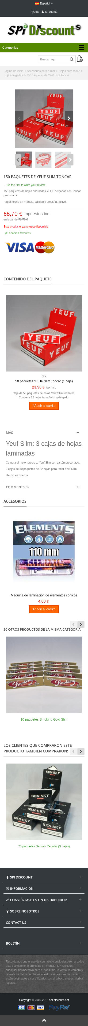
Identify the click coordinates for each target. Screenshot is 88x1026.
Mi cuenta (49, 11)
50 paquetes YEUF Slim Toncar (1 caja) (44, 381)
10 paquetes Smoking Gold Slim (44, 719)
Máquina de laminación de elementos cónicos (44, 595)
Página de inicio (13, 71)
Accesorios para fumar (41, 71)
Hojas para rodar (69, 71)
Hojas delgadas (13, 75)
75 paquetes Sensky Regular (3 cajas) (44, 846)
